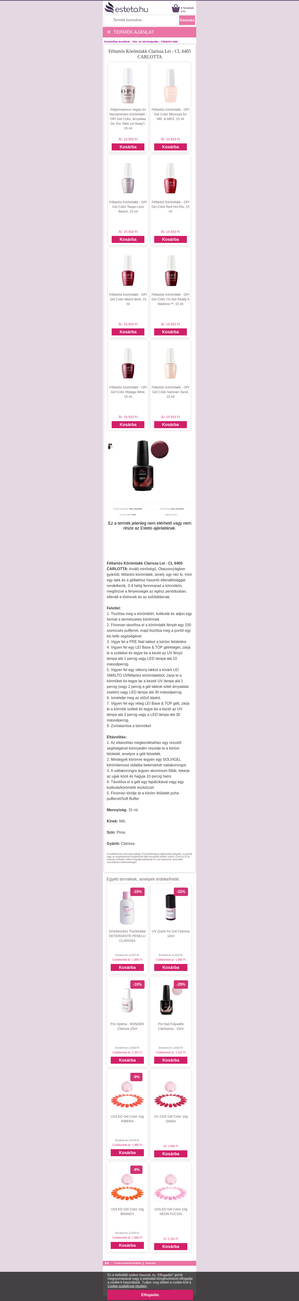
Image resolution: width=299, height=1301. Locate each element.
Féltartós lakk (169, 41)
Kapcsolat (151, 1263)
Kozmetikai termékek (117, 41)
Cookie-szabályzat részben (127, 1286)
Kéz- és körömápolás (145, 41)
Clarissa (128, 844)
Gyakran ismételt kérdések (127, 1263)
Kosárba (128, 147)
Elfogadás (150, 1295)
